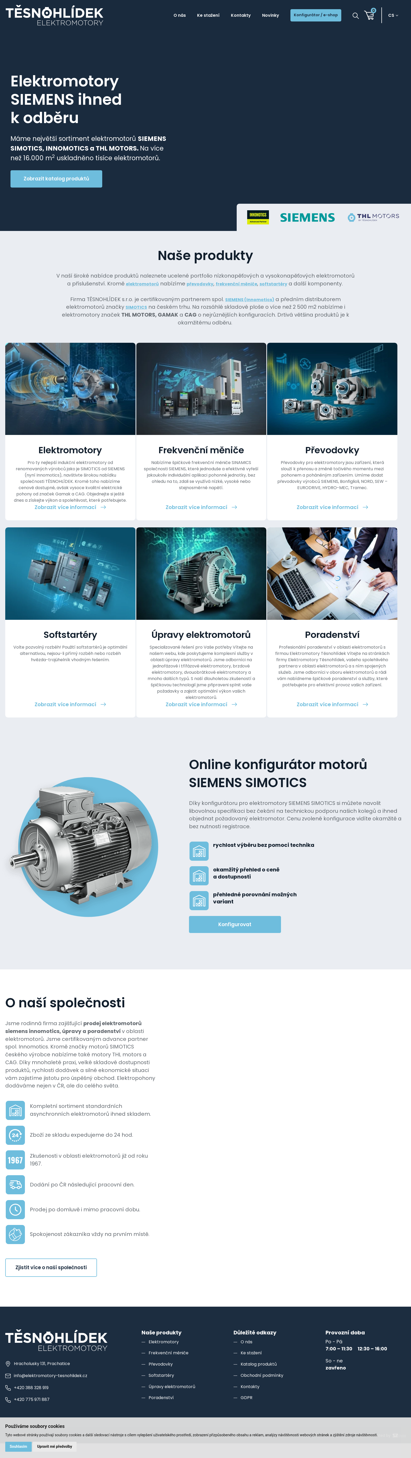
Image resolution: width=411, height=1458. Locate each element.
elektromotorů (151, 283)
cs (393, 16)
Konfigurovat (234, 981)
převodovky (215, 283)
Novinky (257, 16)
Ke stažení (186, 16)
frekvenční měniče (258, 283)
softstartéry (302, 283)
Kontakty (223, 16)
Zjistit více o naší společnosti (51, 1324)
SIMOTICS (136, 314)
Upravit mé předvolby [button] (57, 1446)
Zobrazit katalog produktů (56, 178)
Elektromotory (165, 1398)
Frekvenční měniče (170, 1410)
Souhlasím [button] (19, 1446)
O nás (153, 16)
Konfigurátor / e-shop (310, 16)
